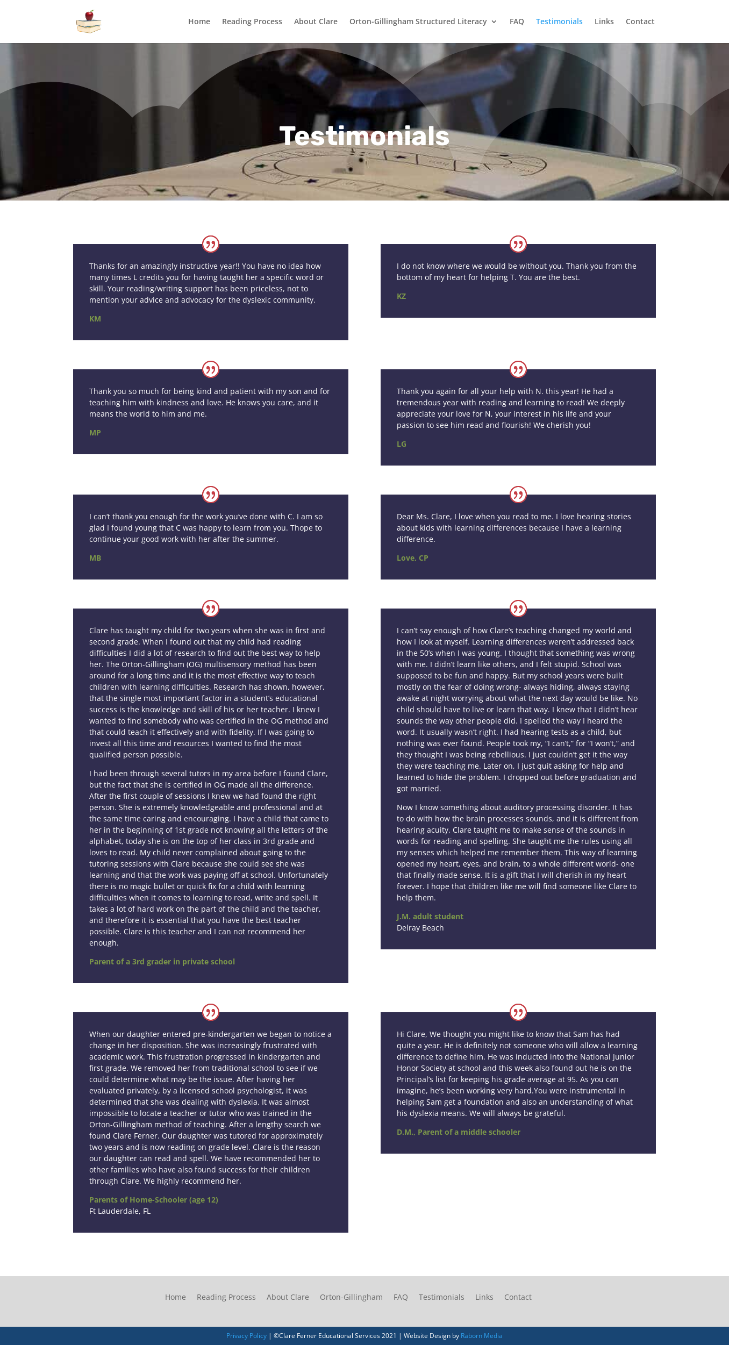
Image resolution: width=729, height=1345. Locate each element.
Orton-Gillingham (351, 1297)
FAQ (517, 22)
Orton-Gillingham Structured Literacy (418, 22)
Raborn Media (482, 1335)
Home (199, 22)
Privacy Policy (246, 1335)
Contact (640, 22)
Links (604, 22)
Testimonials (559, 22)
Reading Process (252, 22)
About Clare (316, 22)
